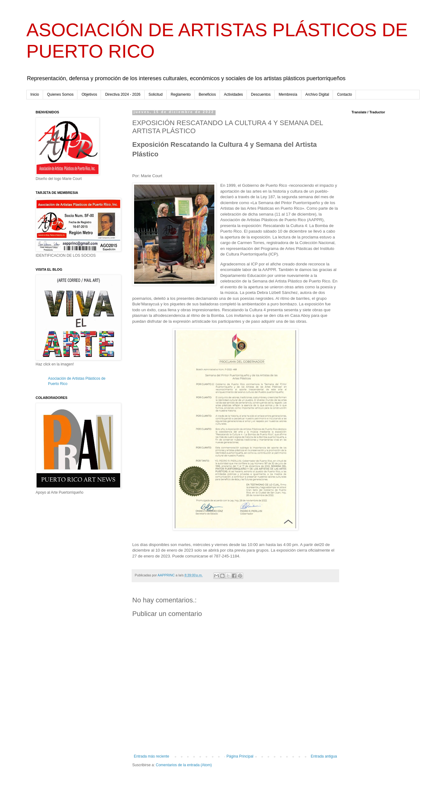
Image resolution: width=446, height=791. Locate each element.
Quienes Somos (60, 94)
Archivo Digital (317, 94)
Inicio (34, 94)
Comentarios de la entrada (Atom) (184, 765)
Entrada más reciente (151, 756)
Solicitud (156, 94)
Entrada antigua (324, 756)
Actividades (233, 94)
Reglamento (181, 94)
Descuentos (260, 94)
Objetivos (89, 94)
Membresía (288, 94)
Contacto (344, 94)
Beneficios (207, 94)
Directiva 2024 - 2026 (122, 94)
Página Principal (239, 756)
